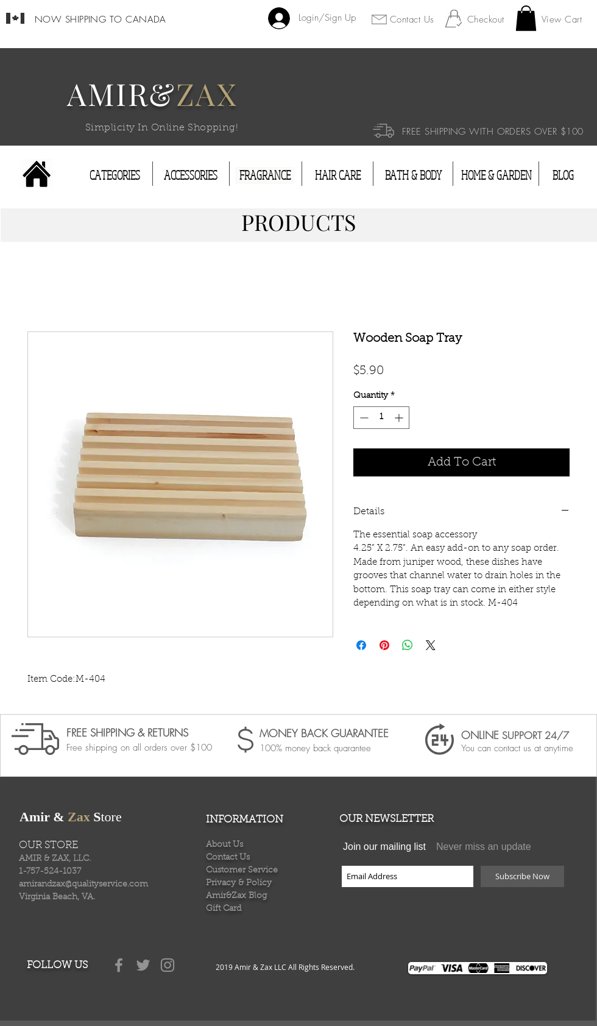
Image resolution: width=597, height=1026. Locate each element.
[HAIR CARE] (337, 175)
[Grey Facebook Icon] (119, 965)
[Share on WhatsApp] (407, 645)
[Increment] (400, 417)
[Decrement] (362, 417)
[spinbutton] (381, 417)
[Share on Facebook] (361, 645)
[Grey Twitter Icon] (143, 965)
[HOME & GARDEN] (496, 175)
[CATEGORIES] (114, 175)
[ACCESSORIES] (191, 175)
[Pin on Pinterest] (384, 645)
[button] (526, 18)
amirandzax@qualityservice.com (83, 884)
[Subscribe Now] (522, 876)
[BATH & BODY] (413, 175)
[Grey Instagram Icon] (167, 965)
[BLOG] (563, 175)
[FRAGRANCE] (264, 175)
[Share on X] (430, 645)
